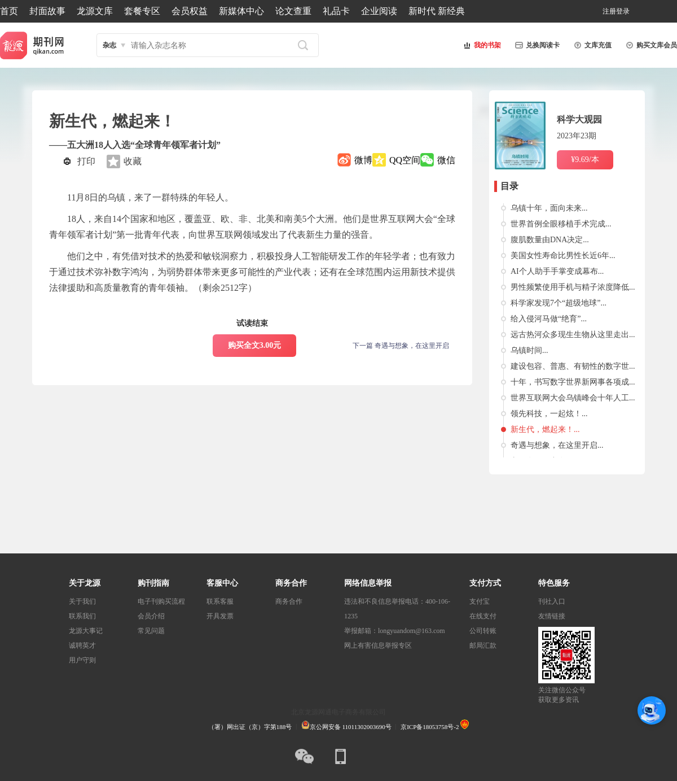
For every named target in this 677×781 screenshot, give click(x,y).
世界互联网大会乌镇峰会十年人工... (573, 398)
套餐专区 (142, 11)
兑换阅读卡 (536, 45)
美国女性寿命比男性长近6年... (563, 255)
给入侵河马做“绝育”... (549, 319)
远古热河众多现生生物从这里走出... (573, 334)
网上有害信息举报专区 (378, 645)
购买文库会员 (650, 45)
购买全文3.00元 (255, 345)
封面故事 (47, 11)
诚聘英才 (82, 645)
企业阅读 (379, 11)
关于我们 (82, 601)
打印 (86, 161)
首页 (9, 11)
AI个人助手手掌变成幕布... (557, 271)
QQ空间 (404, 160)
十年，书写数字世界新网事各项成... (573, 382)
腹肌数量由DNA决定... (550, 239)
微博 (363, 160)
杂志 (109, 45)
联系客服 (220, 601)
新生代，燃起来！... (545, 429)
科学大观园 (579, 119)
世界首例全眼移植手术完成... (561, 224)
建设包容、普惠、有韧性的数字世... (573, 366)
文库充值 (591, 45)
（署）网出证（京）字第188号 (250, 726)
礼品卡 (336, 11)
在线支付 (482, 616)
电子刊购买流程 (161, 601)
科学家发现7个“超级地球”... (558, 303)
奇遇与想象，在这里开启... (557, 445)
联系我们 (82, 616)
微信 (446, 160)
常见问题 (151, 631)
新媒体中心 (241, 11)
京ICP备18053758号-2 (430, 726)
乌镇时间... (529, 350)
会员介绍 (151, 616)
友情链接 (551, 616)
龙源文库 (95, 11)
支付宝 (479, 601)
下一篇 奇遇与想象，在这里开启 (401, 346)
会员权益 (190, 11)
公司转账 (482, 631)
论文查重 (293, 11)
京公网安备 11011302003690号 (346, 726)
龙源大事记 (86, 631)
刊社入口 (551, 601)
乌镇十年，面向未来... (549, 208)
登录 (623, 11)
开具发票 (220, 616)
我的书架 (480, 45)
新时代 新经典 (436, 11)
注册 (609, 11)
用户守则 (82, 660)
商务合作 (288, 601)
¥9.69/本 (585, 159)
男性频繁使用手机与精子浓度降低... (573, 287)
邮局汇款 (482, 645)
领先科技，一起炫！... (549, 413)
